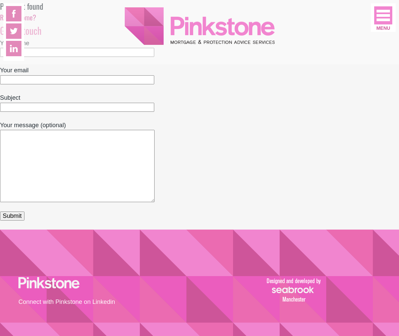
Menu (383, 28)
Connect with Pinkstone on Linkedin (66, 302)
